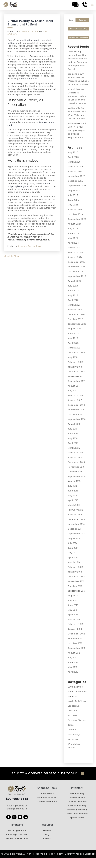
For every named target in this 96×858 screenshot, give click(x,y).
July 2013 (72, 600)
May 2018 (73, 357)
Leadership (74, 705)
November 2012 (76, 638)
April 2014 (73, 557)
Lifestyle (22, 246)
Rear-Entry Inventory (77, 813)
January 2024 (75, 257)
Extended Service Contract (17, 838)
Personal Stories (77, 720)
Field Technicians (77, 691)
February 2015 (75, 509)
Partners (72, 715)
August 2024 (74, 223)
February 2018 (75, 362)
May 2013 (73, 610)
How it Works (47, 793)
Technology (34, 246)
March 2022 (74, 347)
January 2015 (75, 514)
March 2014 (74, 562)
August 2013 (74, 595)
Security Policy (73, 853)
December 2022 (76, 314)
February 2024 (76, 252)
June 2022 (73, 333)
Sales (71, 725)
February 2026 (76, 166)
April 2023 (73, 300)
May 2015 (73, 495)
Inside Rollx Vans (77, 701)
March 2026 (74, 161)
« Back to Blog (11, 256)
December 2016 (76, 405)
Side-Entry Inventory (77, 809)
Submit (82, 20)
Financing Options (17, 830)
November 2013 (76, 581)
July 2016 (73, 428)
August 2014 (74, 538)
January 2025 (75, 209)
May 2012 (73, 667)
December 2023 (76, 262)
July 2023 (73, 285)
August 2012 (74, 652)
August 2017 (74, 385)
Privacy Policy (54, 853)
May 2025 (73, 204)
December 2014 (76, 519)
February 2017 (75, 395)
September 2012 (77, 648)
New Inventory (77, 793)
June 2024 (73, 233)
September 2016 (77, 419)
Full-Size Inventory (77, 805)
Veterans (73, 739)
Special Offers (77, 817)
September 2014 (77, 533)
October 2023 (75, 271)
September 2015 (77, 476)
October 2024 (75, 214)
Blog (47, 834)
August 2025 (74, 190)
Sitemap (47, 838)
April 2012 (73, 671)
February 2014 (75, 567)
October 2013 (75, 586)
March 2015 (74, 505)
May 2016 (73, 438)
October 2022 (75, 319)
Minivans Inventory (77, 801)
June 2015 (73, 490)
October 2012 (75, 643)
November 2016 (76, 409)
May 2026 (73, 152)
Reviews (47, 830)
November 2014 (76, 524)
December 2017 (76, 371)
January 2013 (75, 629)
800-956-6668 (17, 799)
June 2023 (73, 290)
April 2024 (73, 242)
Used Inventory (77, 797)
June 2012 (73, 662)
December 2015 (76, 462)
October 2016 (75, 414)
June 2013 (73, 605)
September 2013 (77, 590)
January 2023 (75, 309)
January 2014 (75, 571)
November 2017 (76, 376)
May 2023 (73, 295)
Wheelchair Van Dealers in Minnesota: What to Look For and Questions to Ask (77, 96)
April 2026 (73, 157)
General (72, 696)
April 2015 (73, 500)
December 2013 (76, 576)
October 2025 (75, 181)
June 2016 (73, 433)
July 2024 (73, 228)
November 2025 (76, 176)
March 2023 (74, 304)
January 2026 (75, 171)
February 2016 (75, 452)
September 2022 (77, 324)
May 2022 (73, 338)
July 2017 (73, 390)
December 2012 (76, 633)
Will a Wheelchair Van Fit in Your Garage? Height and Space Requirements (77, 130)
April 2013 (73, 614)
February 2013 (75, 624)
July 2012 (72, 657)
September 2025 (77, 185)
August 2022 (74, 328)
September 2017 (77, 381)
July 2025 (73, 195)
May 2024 (73, 238)
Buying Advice (75, 686)
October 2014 (75, 528)
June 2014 (73, 548)
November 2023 (76, 266)
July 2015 (73, 486)
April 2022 (73, 343)
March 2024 (74, 247)
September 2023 (77, 276)
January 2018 (75, 366)
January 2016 (75, 457)
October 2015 (75, 471)
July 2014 (73, 543)
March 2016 (74, 447)
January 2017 (75, 400)
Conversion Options (47, 801)
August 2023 (74, 281)
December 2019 (76, 352)
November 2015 (76, 467)
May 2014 (73, 552)
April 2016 (73, 443)
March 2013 (74, 619)
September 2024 (77, 219)
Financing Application (17, 834)
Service (72, 729)
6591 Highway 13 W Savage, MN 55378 (17, 807)
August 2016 (74, 424)
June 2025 (73, 200)
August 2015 (74, 481)
